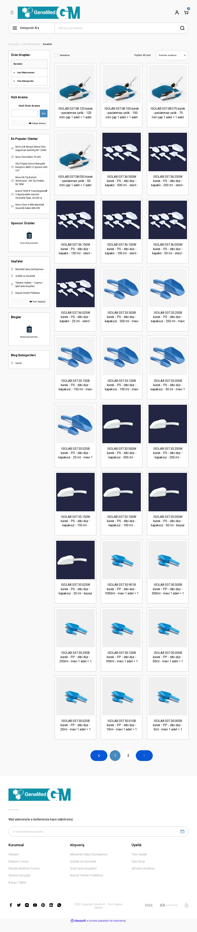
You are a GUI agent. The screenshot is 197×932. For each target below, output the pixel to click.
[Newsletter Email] (98, 839)
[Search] (122, 28)
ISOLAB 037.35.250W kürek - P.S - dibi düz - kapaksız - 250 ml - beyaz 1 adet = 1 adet (168, 457)
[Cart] (186, 12)
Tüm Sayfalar (38, 301)
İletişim (13, 863)
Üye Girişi (138, 870)
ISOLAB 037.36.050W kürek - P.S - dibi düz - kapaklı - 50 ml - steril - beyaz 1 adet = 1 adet (168, 250)
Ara (44, 113)
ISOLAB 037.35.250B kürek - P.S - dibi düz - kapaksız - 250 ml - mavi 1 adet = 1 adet (167, 319)
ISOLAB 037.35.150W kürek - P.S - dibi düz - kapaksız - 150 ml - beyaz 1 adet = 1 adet (75, 525)
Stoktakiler (65, 55)
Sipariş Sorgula (19, 884)
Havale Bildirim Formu (24, 877)
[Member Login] (177, 12)
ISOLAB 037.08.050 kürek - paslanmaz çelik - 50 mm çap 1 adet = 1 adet (75, 181)
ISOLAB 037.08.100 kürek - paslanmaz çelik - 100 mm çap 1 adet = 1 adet (121, 113)
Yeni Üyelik (139, 863)
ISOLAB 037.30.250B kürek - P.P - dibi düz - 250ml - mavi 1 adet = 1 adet (75, 663)
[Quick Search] (24, 113)
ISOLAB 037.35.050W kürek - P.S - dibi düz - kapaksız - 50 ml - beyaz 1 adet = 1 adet (167, 525)
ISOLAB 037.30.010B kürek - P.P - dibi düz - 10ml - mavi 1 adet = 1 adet (121, 732)
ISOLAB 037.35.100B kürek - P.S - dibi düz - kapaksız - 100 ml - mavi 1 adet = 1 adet (121, 388)
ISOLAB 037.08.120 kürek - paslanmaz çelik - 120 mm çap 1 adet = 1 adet (75, 113)
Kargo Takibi (17, 891)
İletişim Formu (18, 870)
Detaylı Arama (37, 123)
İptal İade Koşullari (83, 877)
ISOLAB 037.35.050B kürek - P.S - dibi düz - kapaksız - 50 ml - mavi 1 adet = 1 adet (168, 388)
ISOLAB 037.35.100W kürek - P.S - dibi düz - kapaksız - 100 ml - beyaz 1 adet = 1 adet (121, 525)
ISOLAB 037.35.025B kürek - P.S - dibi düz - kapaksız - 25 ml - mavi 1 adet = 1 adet (75, 457)
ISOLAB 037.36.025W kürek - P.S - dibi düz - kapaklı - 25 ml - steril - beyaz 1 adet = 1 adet (75, 319)
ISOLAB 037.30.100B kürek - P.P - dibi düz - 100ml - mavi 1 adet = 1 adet (122, 663)
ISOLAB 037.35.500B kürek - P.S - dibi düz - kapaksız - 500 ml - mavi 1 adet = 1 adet (121, 319)
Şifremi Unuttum (143, 877)
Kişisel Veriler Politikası (86, 884)
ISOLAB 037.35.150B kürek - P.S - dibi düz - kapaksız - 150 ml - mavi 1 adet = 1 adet (75, 388)
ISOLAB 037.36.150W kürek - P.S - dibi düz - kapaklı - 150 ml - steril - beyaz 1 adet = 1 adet (75, 250)
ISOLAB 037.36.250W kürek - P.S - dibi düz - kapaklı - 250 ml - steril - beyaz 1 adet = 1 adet (167, 181)
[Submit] (182, 839)
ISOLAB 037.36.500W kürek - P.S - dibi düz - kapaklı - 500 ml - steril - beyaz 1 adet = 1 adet (121, 181)
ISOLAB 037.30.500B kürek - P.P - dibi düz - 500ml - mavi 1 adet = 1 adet (168, 594)
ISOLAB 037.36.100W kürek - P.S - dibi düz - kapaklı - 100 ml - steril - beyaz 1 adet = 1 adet (121, 250)
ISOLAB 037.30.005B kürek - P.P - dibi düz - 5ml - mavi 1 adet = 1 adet (168, 732)
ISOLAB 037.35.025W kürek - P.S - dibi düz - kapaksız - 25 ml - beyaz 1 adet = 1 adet (75, 594)
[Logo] (49, 12)
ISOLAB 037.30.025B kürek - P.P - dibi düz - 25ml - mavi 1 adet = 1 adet (75, 732)
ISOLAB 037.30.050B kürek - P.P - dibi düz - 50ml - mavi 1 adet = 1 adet (168, 663)
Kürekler (47, 44)
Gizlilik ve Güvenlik (83, 870)
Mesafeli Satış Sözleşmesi (89, 863)
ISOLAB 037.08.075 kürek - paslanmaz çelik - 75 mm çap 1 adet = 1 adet (168, 113)
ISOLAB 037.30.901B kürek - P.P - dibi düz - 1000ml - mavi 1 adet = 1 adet (122, 594)
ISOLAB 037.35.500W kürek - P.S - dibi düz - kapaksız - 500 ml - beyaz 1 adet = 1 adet (121, 457)
